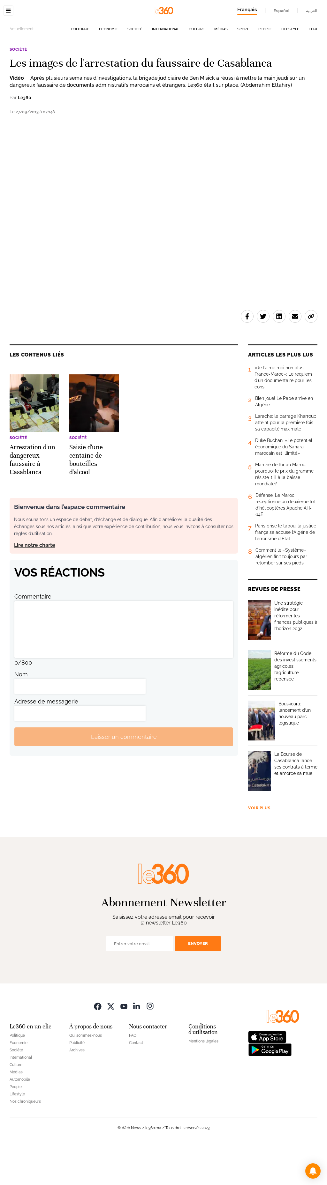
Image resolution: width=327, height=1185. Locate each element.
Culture (197, 69)
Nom (21, 714)
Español (281, 10)
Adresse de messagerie (46, 741)
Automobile (20, 1119)
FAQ (132, 1075)
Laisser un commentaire (124, 777)
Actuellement (22, 69)
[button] (313, 1171)
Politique (80, 69)
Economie (108, 69)
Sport (243, 69)
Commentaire (32, 636)
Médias (221, 69)
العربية (311, 10)
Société (134, 69)
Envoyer (198, 983)
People (265, 69)
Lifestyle (290, 69)
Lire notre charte (34, 585)
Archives (77, 1090)
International (165, 69)
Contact (136, 1083)
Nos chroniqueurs (25, 1141)
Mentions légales (203, 1081)
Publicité (77, 1083)
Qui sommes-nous (85, 1075)
